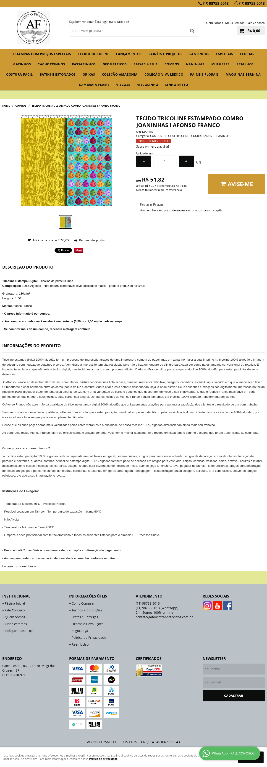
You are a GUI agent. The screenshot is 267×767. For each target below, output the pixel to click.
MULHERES (220, 64)
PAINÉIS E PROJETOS (166, 54)
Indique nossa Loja (19, 630)
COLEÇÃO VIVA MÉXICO (163, 74)
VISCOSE (123, 84)
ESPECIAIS (224, 54)
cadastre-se (121, 22)
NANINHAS (195, 64)
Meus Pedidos (234, 23)
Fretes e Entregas (85, 617)
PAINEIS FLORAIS (204, 74)
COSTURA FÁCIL (19, 74)
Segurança (80, 630)
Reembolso (80, 644)
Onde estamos (16, 624)
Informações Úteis (88, 596)
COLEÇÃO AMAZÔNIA (120, 74)
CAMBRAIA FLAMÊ (94, 84)
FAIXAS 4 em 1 (146, 64)
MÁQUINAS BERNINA (243, 74)
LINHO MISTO (176, 84)
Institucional (16, 596)
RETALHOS (245, 64)
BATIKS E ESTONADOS (58, 74)
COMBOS (172, 64)
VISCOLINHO (147, 84)
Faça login (101, 22)
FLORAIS (247, 54)
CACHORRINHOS (51, 64)
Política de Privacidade (89, 637)
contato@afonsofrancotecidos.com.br (164, 617)
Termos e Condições (87, 610)
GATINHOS (22, 64)
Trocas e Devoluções (87, 624)
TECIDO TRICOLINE (93, 54)
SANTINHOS (199, 54)
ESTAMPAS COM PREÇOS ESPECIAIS (42, 54)
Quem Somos (213, 23)
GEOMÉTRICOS (115, 64)
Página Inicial (15, 603)
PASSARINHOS (84, 64)
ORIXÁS (89, 74)
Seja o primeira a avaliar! (152, 146)
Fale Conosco (256, 23)
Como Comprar (83, 603)
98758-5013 (216, 3)
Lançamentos (129, 54)
